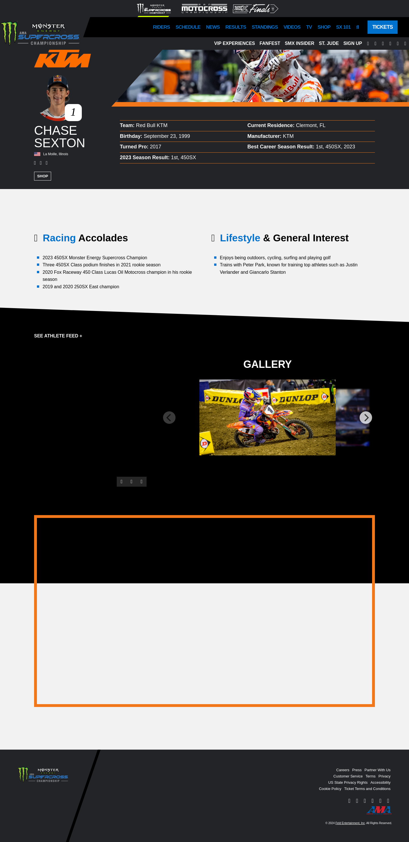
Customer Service (348, 776)
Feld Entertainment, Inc (350, 822)
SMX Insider (299, 43)
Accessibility (380, 782)
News (213, 27)
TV (309, 27)
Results (236, 27)
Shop (324, 27)
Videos (292, 27)
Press (357, 770)
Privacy (384, 776)
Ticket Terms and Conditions (367, 788)
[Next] (366, 417)
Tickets (382, 27)
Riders (161, 27)
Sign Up (352, 43)
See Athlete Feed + (58, 335)
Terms (370, 776)
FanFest (270, 43)
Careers (342, 770)
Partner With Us (377, 770)
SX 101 (343, 27)
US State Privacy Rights (348, 782)
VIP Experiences (234, 43)
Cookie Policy (330, 788)
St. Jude (329, 43)
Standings (265, 27)
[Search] (357, 27)
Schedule (188, 27)
